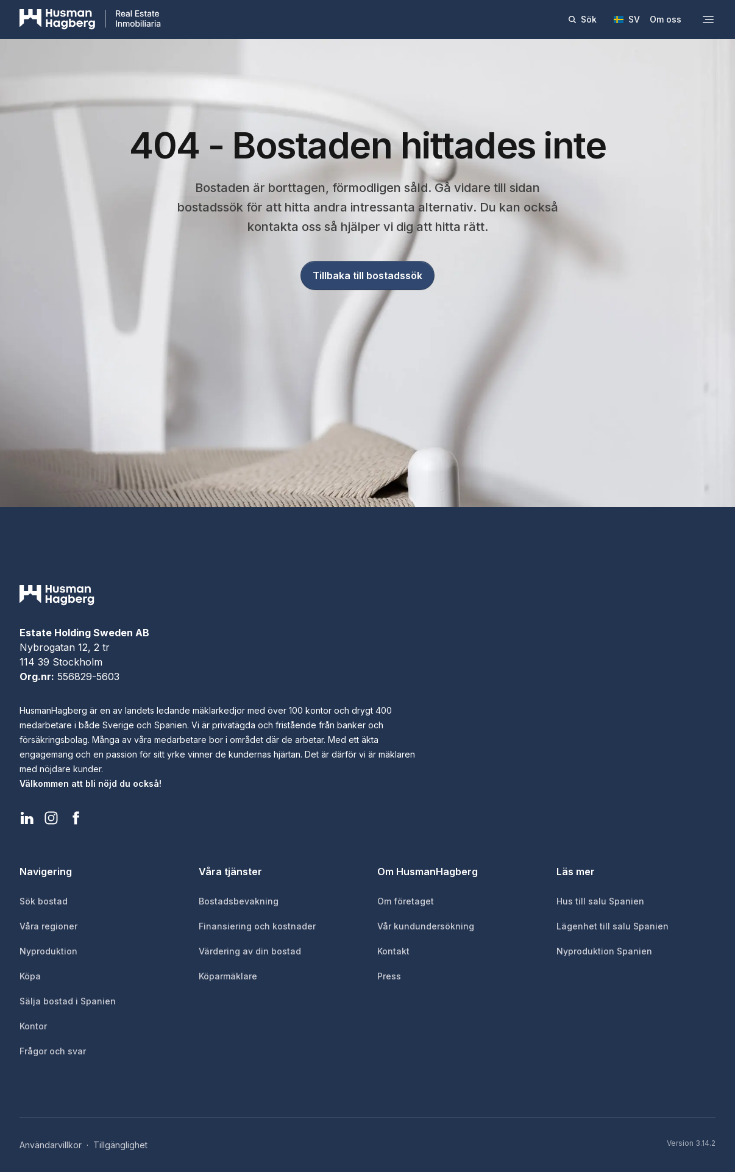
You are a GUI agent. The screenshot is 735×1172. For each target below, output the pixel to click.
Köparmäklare (228, 976)
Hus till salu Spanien (600, 901)
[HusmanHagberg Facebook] (75, 818)
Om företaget (405, 901)
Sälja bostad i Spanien (68, 1001)
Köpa (30, 976)
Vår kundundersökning (425, 926)
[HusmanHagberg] (90, 19)
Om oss (665, 19)
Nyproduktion (48, 951)
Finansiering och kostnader (257, 926)
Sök (582, 19)
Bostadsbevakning (239, 901)
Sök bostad (44, 901)
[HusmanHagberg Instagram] (51, 818)
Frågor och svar (53, 1051)
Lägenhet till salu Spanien (612, 926)
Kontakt (393, 951)
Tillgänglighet (120, 1145)
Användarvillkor (51, 1145)
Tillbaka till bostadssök (367, 275)
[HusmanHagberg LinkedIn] (27, 818)
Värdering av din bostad (250, 951)
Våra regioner (48, 926)
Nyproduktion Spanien (604, 951)
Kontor (33, 1026)
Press (389, 976)
